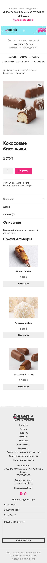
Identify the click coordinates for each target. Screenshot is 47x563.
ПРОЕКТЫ (34, 57)
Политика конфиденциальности (23, 452)
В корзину (23, 170)
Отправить (22, 540)
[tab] (23, 199)
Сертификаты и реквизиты (23, 456)
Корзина (23, 441)
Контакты (8, 62)
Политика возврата (23, 460)
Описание (8, 199)
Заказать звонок (23, 20)
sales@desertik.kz (23, 483)
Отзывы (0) (9, 215)
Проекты (23, 433)
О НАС (23, 57)
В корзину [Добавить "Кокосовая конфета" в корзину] (23, 335)
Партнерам (38, 62)
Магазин (12, 57)
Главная (10, 71)
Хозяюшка (22, 62)
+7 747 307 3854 (23, 475)
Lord (32, 559)
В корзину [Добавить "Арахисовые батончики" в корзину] (23, 386)
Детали (7, 207)
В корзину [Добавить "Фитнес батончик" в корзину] (23, 284)
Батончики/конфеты (26, 71)
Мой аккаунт (23, 445)
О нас (23, 429)
